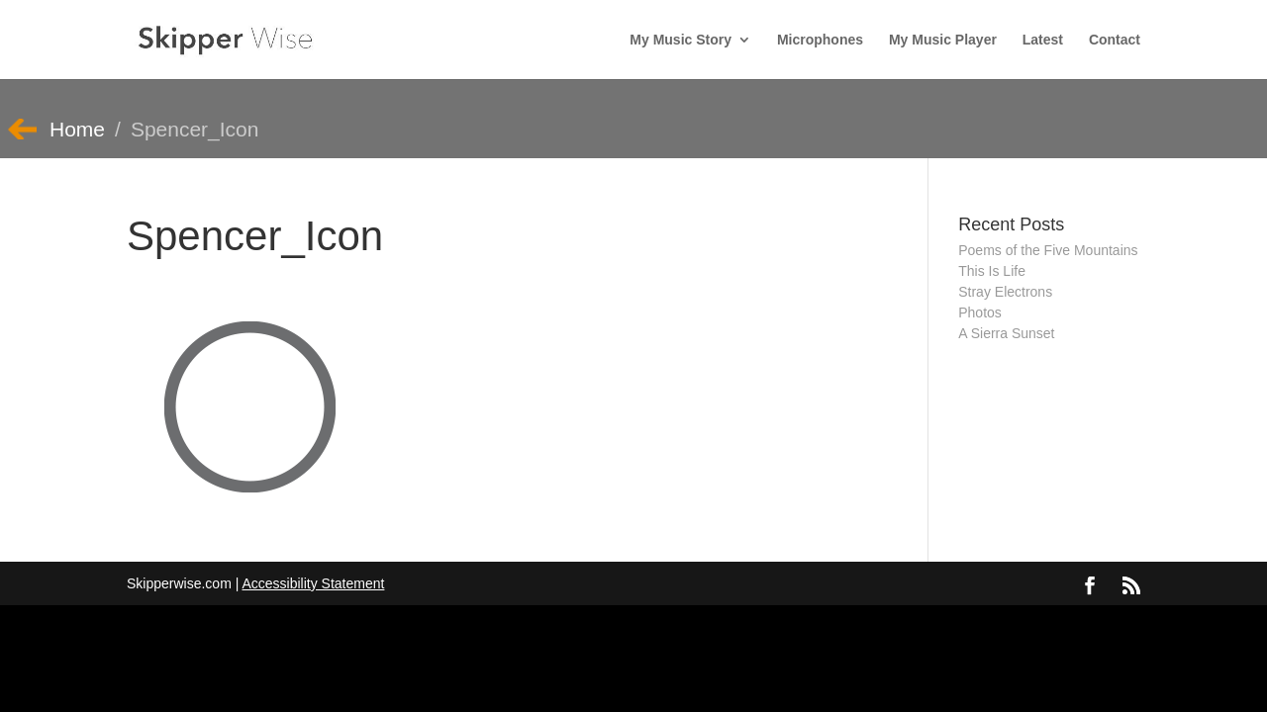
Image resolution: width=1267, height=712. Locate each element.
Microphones (820, 40)
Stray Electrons (1005, 292)
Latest (1043, 40)
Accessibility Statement (313, 583)
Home (77, 129)
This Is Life (991, 271)
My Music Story (680, 40)
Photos (980, 312)
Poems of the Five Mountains (1047, 250)
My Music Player (943, 40)
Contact (1114, 40)
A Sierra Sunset (1006, 333)
